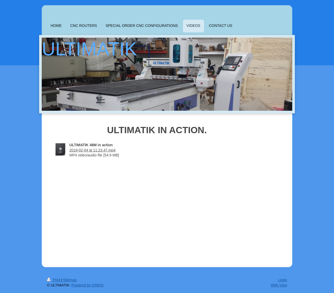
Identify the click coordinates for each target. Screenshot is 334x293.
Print (54, 280)
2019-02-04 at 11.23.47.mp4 (92, 150)
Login (282, 280)
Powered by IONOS (87, 285)
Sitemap (69, 280)
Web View (279, 285)
